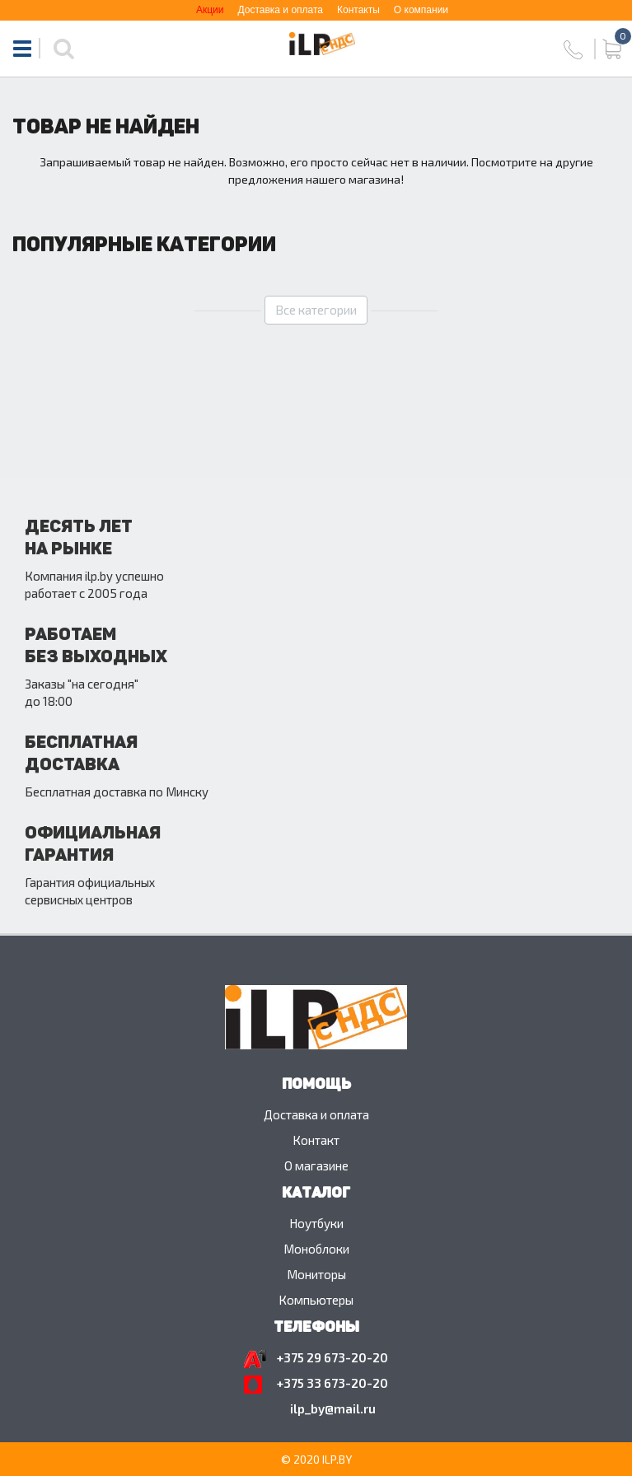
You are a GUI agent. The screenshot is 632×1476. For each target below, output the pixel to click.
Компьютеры (316, 1299)
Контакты (358, 10)
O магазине (316, 1165)
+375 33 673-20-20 (332, 1383)
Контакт (316, 1140)
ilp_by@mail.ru (333, 1408)
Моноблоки (316, 1248)
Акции (210, 10)
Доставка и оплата (280, 10)
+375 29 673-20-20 (332, 1357)
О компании (421, 10)
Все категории (316, 309)
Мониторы (316, 1274)
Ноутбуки (316, 1223)
